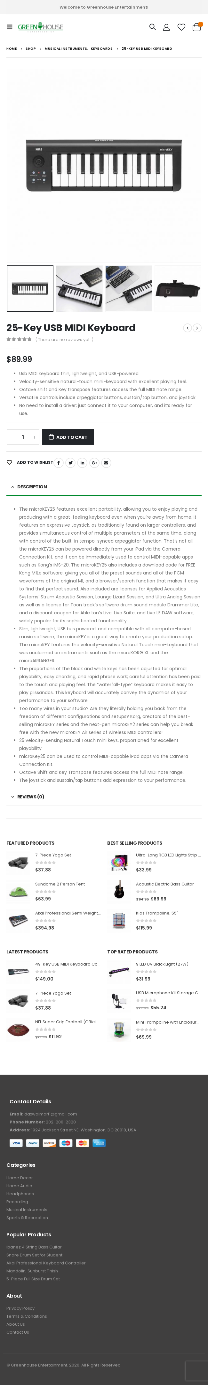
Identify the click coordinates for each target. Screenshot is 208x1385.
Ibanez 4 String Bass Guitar (34, 1247)
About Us (15, 1324)
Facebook (58, 463)
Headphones (20, 1194)
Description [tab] (32, 487)
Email (106, 463)
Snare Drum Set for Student (34, 1255)
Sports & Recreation (27, 1218)
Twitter (70, 463)
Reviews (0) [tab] (30, 797)
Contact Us (17, 1332)
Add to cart (72, 437)
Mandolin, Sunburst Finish (32, 1271)
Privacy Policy (20, 1308)
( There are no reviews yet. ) (64, 340)
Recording (17, 1202)
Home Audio (19, 1186)
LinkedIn (82, 463)
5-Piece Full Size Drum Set (33, 1279)
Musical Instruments (26, 1210)
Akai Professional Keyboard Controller (46, 1263)
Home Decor (19, 1178)
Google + (94, 463)
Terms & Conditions (26, 1316)
